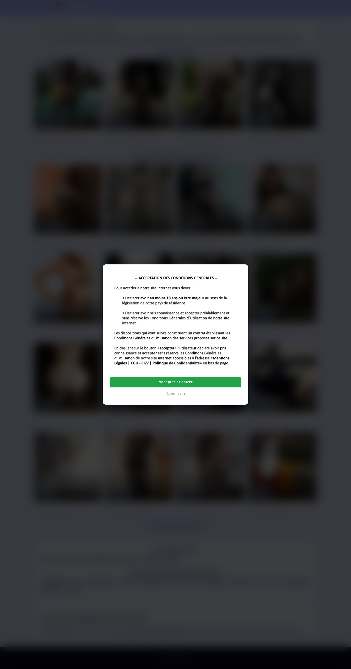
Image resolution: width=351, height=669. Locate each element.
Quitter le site (175, 393)
